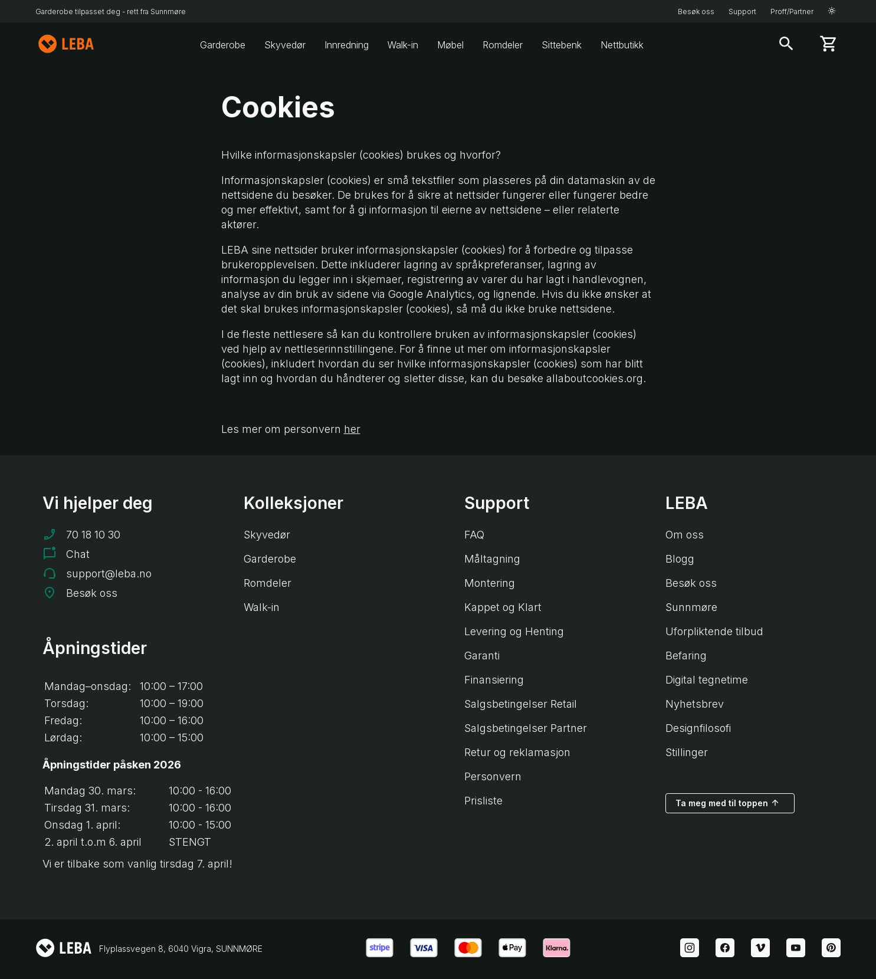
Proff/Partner (791, 11)
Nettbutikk (622, 45)
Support (742, 11)
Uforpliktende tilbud (714, 631)
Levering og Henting (514, 631)
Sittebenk (562, 45)
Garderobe (222, 45)
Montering (489, 583)
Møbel (450, 45)
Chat (78, 554)
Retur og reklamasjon (517, 752)
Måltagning (492, 559)
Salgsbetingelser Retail (520, 704)
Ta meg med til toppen (727, 803)
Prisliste (483, 800)
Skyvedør (285, 45)
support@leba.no (109, 573)
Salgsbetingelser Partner (525, 728)
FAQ (474, 534)
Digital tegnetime (706, 680)
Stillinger (686, 752)
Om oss (684, 534)
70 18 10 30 (93, 534)
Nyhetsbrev (694, 704)
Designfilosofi (698, 728)
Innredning (346, 45)
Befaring (686, 655)
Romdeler (503, 45)
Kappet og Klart (503, 607)
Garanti (482, 655)
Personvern (492, 776)
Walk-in (403, 45)
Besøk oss (696, 11)
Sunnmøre (691, 607)
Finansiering (494, 680)
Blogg (679, 559)
